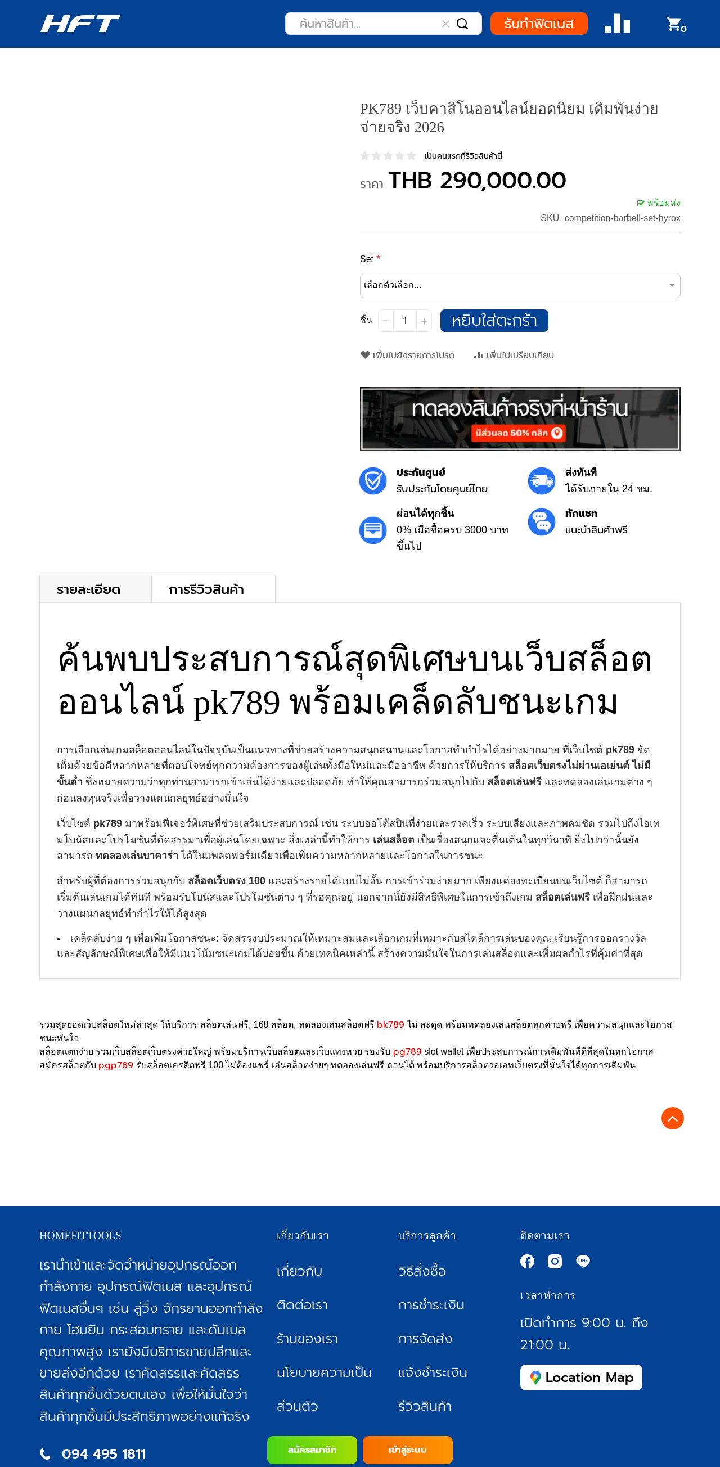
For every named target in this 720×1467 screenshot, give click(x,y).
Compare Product (617, 24)
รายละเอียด (88, 588)
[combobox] (383, 23)
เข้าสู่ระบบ (408, 1450)
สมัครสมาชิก (312, 1450)
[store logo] (80, 23)
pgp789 (115, 1065)
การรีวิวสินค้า (206, 588)
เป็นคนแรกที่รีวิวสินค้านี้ (463, 156)
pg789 (407, 1052)
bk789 (390, 1025)
